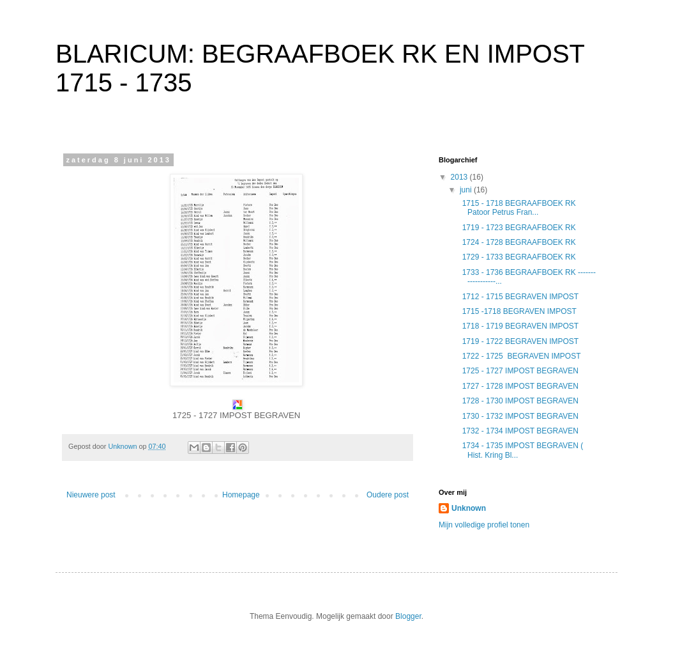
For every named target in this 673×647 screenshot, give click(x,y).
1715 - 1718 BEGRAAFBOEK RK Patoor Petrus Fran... (517, 208)
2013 (460, 177)
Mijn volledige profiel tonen (484, 524)
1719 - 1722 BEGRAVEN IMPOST (519, 341)
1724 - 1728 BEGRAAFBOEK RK (518, 242)
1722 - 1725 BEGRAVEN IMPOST (520, 356)
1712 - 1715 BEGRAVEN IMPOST (519, 296)
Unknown (468, 508)
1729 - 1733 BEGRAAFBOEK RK (518, 257)
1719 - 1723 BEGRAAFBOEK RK (518, 227)
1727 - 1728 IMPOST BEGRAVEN (519, 386)
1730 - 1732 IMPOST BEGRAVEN (519, 416)
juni (467, 189)
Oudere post (388, 494)
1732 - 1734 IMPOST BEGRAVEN (519, 430)
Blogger (408, 616)
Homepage (241, 494)
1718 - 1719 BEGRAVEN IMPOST (519, 326)
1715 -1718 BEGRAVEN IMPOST (518, 311)
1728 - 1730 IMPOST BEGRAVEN (519, 400)
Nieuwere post (91, 494)
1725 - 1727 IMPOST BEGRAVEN (519, 370)
